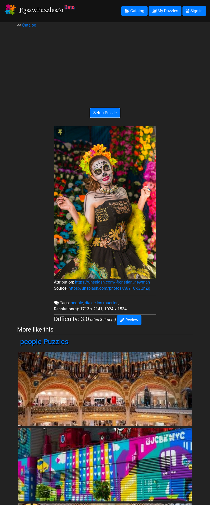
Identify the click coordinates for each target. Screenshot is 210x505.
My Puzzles (165, 10)
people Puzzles (44, 341)
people (77, 302)
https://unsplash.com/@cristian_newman (112, 282)
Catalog (134, 10)
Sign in (194, 10)
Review (129, 320)
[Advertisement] (105, 64)
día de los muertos (102, 302)
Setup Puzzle (105, 112)
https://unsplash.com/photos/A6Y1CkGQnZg (109, 288)
